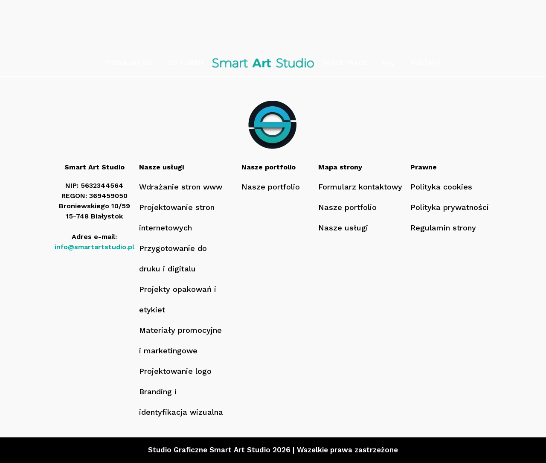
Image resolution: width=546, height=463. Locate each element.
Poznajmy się (129, 63)
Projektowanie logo (175, 371)
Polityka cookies (441, 186)
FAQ (388, 63)
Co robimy (186, 63)
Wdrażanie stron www (180, 186)
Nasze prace (344, 63)
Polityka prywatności (449, 207)
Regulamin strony (443, 227)
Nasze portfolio (270, 186)
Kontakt (425, 63)
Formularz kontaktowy (360, 186)
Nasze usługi (343, 227)
